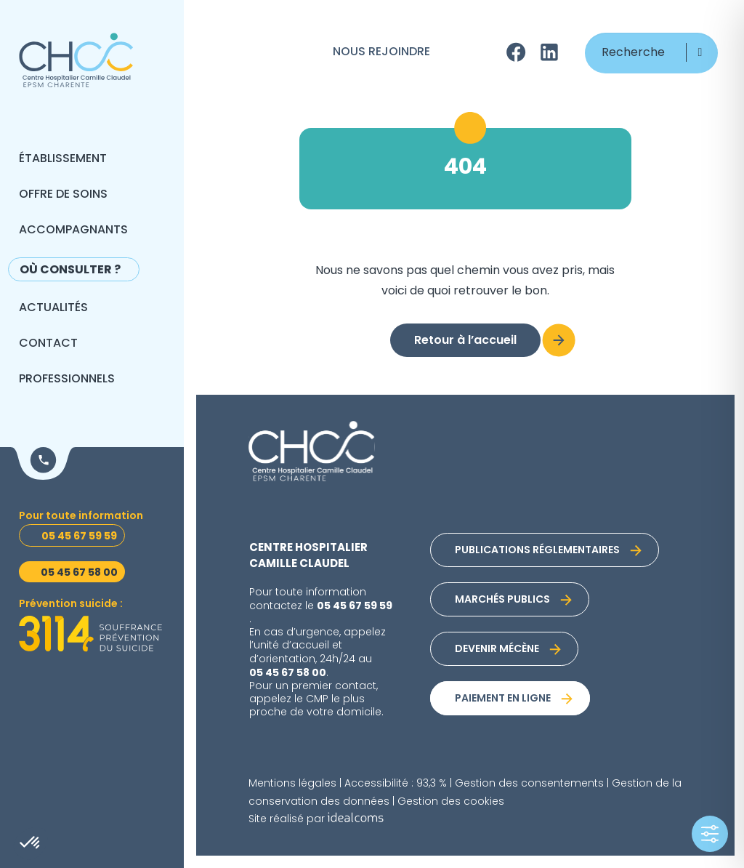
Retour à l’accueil (465, 340)
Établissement (63, 159)
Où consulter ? (70, 270)
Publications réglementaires (537, 550)
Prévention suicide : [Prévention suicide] (71, 604)
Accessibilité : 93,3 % (395, 784)
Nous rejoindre (381, 52)
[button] (700, 52)
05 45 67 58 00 (287, 673)
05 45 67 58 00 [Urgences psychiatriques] (79, 573)
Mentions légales (292, 784)
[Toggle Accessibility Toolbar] (709, 833)
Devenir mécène (497, 649)
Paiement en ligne (503, 699)
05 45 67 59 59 (354, 606)
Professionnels (67, 379)
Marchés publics (502, 600)
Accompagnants (73, 230)
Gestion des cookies (450, 802)
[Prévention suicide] (90, 634)
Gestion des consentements (529, 784)
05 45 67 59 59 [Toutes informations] (79, 536)
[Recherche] (651, 53)
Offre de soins (63, 194)
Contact (48, 343)
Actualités (53, 308)
